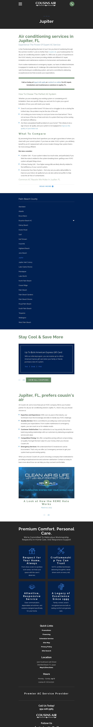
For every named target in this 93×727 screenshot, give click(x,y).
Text (26, 366)
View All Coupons (39, 380)
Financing (46, 634)
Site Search (46, 651)
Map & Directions (46, 667)
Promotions (46, 630)
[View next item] (23, 380)
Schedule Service (46, 638)
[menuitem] (46, 206)
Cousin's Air (52, 52)
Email (33, 366)
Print (40, 366)
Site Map (46, 643)
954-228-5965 (46, 709)
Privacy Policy (46, 647)
